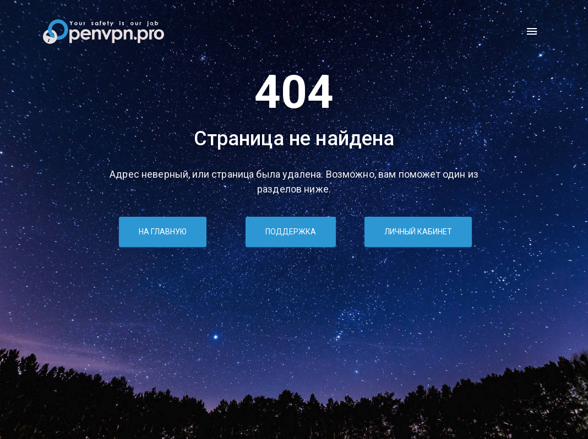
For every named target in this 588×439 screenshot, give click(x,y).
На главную (162, 232)
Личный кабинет (418, 232)
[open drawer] (532, 31)
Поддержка (291, 232)
